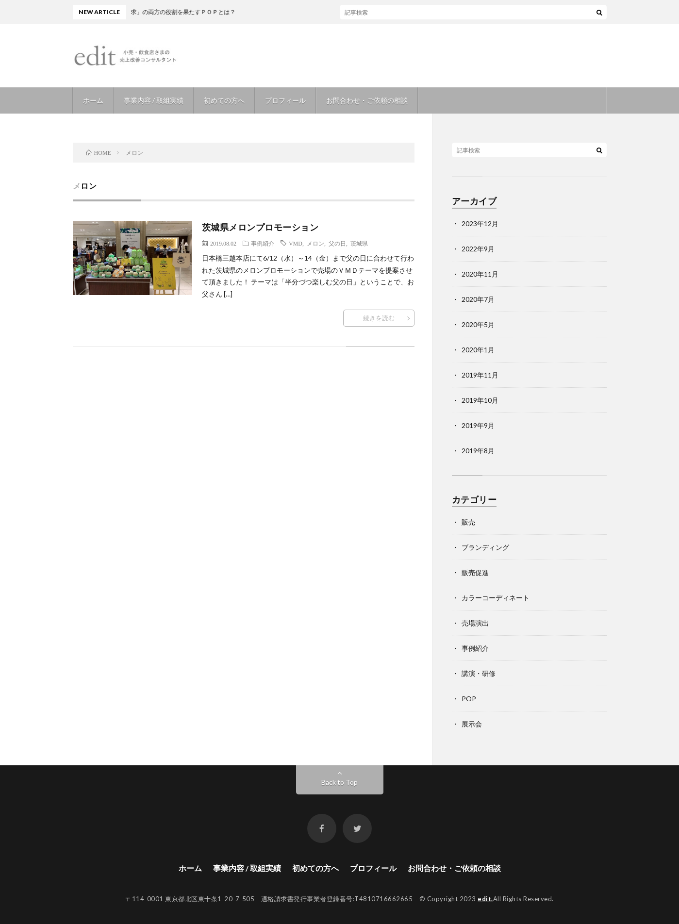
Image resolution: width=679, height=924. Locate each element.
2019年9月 (478, 425)
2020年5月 (478, 324)
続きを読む (379, 318)
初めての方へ (224, 100)
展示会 (472, 724)
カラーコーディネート (496, 598)
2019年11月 (480, 375)
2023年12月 (480, 223)
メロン (315, 243)
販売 (468, 522)
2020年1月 (478, 350)
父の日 (337, 243)
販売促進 (475, 572)
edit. (485, 899)
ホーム (93, 100)
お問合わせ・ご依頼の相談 (367, 100)
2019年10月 (480, 400)
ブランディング (485, 547)
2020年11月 (480, 274)
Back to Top (339, 782)
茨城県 (359, 243)
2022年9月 (478, 249)
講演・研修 (479, 673)
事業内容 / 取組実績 (153, 100)
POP (469, 698)
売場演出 (475, 623)
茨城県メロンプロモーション (260, 227)
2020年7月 (478, 299)
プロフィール (285, 100)
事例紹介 (262, 243)
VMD (295, 243)
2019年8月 (478, 450)
